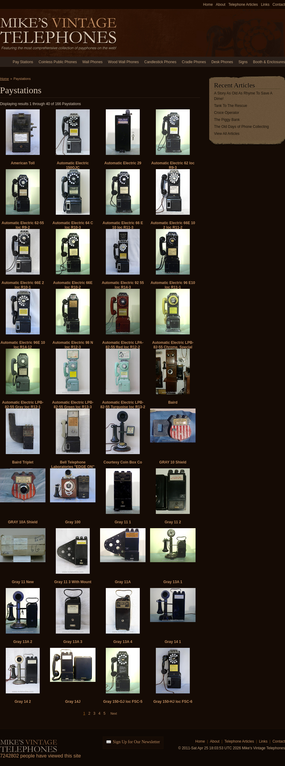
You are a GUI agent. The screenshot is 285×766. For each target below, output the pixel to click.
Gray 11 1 (123, 522)
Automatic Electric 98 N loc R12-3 (72, 344)
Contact (279, 4)
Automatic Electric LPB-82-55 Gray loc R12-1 (23, 404)
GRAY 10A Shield (23, 522)
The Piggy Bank (227, 120)
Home (208, 4)
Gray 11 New (23, 582)
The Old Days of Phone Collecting (241, 127)
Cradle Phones (194, 62)
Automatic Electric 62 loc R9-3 (173, 165)
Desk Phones (222, 62)
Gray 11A (123, 582)
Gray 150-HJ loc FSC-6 (173, 701)
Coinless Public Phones (58, 62)
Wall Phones (92, 62)
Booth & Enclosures (269, 62)
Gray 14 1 (173, 642)
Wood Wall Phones (123, 62)
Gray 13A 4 (122, 642)
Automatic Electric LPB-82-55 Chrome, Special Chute (173, 347)
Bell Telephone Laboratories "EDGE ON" (73, 464)
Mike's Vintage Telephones (59, 33)
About (220, 4)
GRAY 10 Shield (172, 462)
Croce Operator (226, 113)
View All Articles (227, 134)
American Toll (23, 163)
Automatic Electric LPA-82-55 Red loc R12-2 (122, 344)
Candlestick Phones (160, 62)
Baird (173, 402)
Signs (243, 62)
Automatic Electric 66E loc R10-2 (72, 285)
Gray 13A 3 (72, 642)
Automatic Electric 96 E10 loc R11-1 (173, 285)
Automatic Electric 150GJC (73, 165)
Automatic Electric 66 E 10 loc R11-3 (122, 225)
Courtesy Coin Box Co (122, 462)
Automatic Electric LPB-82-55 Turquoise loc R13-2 (122, 404)
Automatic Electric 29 (122, 163)
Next (114, 713)
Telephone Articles (243, 4)
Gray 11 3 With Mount (73, 582)
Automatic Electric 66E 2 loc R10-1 (23, 285)
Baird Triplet (22, 462)
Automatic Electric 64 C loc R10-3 (72, 225)
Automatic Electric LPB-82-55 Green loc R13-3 (73, 404)
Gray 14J (73, 701)
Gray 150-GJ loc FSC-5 (122, 701)
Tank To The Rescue (230, 106)
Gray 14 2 (23, 701)
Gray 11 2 (173, 522)
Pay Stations (23, 62)
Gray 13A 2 (22, 642)
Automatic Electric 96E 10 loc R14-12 (23, 344)
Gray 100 (73, 522)
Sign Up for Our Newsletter (136, 742)
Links (265, 4)
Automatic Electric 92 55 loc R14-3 (123, 285)
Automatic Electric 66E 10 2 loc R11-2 (173, 225)
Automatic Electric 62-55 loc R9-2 (23, 225)
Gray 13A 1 (172, 582)
